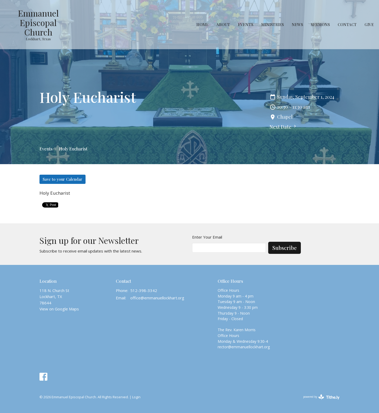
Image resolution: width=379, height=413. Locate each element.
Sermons (320, 24)
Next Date (283, 127)
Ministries (272, 24)
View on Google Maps (59, 308)
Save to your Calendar (62, 179)
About (223, 24)
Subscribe (284, 247)
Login (136, 397)
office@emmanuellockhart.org (157, 297)
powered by (321, 397)
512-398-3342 (143, 290)
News (297, 24)
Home (202, 24)
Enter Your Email (207, 237)
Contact (347, 24)
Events (245, 24)
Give (369, 24)
